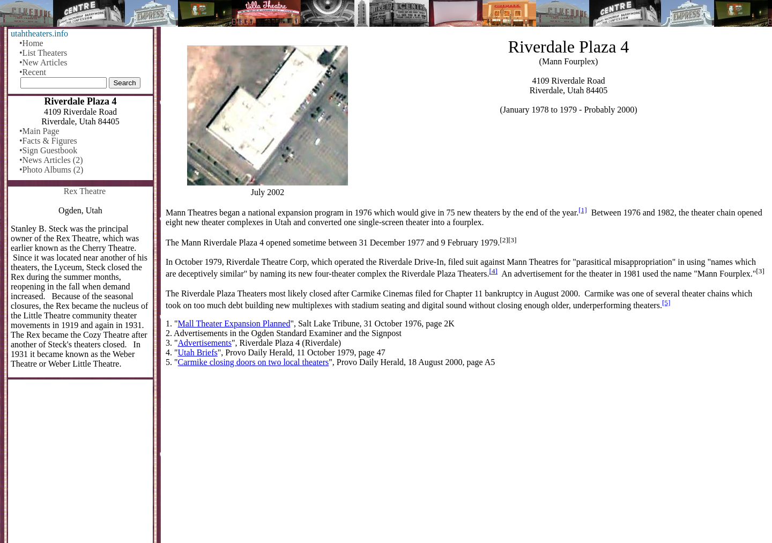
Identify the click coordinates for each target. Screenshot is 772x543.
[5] (666, 303)
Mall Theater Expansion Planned (234, 323)
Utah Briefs (198, 352)
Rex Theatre (85, 191)
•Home (31, 43)
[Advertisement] (467, 459)
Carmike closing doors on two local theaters (253, 362)
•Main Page (39, 131)
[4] (493, 271)
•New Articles (43, 62)
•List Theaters (43, 52)
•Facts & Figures (48, 140)
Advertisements (205, 342)
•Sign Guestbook (48, 150)
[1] (582, 210)
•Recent (32, 72)
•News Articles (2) (51, 160)
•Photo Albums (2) (51, 169)
